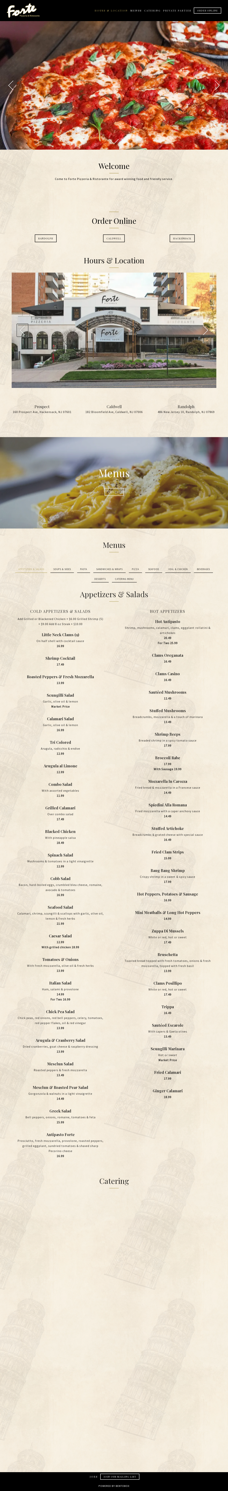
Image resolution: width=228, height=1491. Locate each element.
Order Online (207, 10)
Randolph (45, 241)
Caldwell (113, 241)
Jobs (94, 1476)
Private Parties (177, 10)
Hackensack (182, 241)
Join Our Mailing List (120, 1476)
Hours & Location (111, 10)
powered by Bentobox (113, 1487)
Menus (136, 10)
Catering (152, 10)
